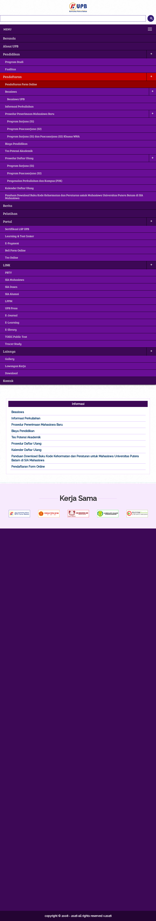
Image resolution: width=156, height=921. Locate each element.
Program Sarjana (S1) (20, 121)
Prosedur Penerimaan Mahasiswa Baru (29, 114)
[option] (26, 513)
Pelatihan (10, 213)
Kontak (8, 380)
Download (11, 373)
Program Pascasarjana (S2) (24, 129)
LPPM (8, 301)
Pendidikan (11, 54)
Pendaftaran (12, 77)
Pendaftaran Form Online (21, 84)
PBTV (8, 272)
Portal (7, 221)
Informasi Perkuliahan (19, 106)
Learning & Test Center (19, 236)
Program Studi (14, 62)
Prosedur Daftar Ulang (19, 158)
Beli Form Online (15, 250)
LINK (6, 265)
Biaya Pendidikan (16, 144)
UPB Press (11, 308)
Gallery (9, 359)
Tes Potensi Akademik (19, 151)
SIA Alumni (12, 294)
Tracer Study (13, 344)
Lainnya (9, 351)
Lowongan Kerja (15, 366)
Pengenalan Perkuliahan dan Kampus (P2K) (34, 181)
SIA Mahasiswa (14, 280)
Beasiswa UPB (16, 99)
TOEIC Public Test (16, 337)
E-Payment (12, 243)
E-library (11, 329)
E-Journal (11, 315)
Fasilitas (10, 69)
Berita (7, 205)
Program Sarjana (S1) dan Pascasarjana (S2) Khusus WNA (43, 136)
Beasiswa (11, 91)
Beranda (9, 38)
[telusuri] (73, 18)
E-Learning (12, 322)
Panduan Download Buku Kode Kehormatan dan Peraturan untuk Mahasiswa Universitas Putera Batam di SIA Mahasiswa (74, 196)
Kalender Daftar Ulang (19, 188)
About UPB (10, 46)
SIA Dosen (11, 287)
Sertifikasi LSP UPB (17, 229)
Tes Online (11, 257)
